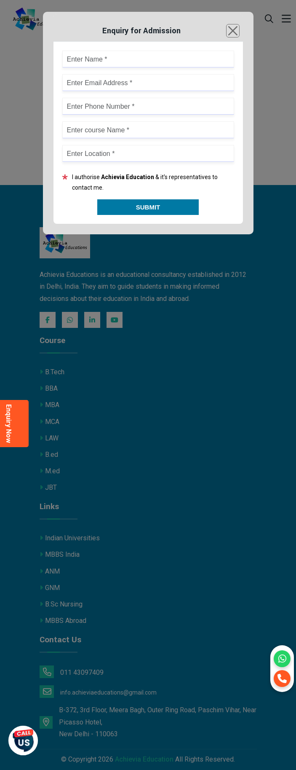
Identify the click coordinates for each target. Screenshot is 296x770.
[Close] (233, 31)
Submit (148, 207)
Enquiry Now (9, 423)
